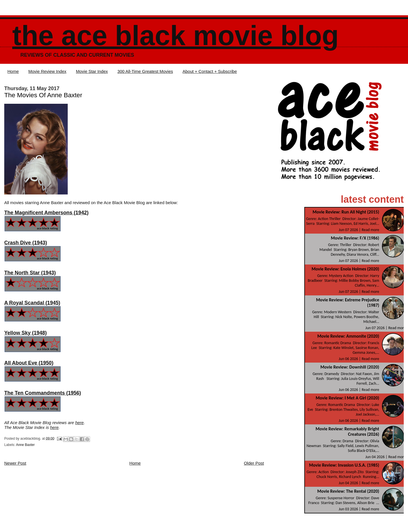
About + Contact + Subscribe (209, 71)
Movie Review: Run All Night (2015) (346, 212)
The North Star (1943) (30, 273)
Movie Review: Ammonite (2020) (348, 336)
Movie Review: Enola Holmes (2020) (345, 269)
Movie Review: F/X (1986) (355, 238)
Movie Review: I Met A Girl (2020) (347, 398)
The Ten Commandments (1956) (42, 393)
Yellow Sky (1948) (25, 333)
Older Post (254, 463)
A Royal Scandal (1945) (32, 303)
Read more (370, 229)
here (79, 422)
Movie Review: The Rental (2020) (348, 491)
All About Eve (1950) (28, 363)
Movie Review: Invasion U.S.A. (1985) (344, 465)
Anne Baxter (25, 445)
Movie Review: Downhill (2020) (349, 367)
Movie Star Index (92, 71)
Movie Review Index (47, 71)
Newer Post (15, 463)
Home (13, 71)
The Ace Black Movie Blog (175, 35)
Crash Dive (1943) (25, 243)
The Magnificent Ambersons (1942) (46, 212)
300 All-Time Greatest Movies (145, 71)
